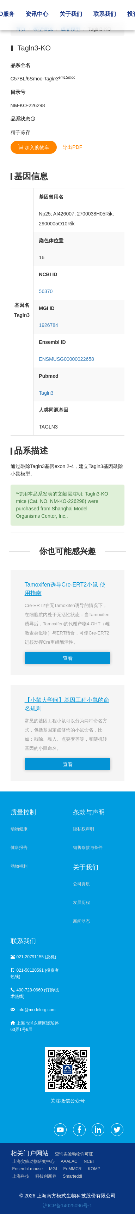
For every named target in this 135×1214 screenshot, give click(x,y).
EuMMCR (72, 1168)
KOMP (94, 1168)
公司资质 (81, 883)
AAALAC (69, 1161)
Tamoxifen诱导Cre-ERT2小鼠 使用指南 (65, 589)
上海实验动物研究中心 (33, 1161)
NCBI (89, 1161)
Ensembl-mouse (27, 1168)
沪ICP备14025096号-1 (67, 1205)
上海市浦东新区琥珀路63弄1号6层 (35, 1026)
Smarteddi (72, 1176)
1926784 (48, 325)
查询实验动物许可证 (74, 1154)
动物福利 (19, 866)
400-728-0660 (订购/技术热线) (35, 993)
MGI (53, 1168)
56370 (46, 291)
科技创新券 (45, 1176)
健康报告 (19, 847)
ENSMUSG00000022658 (66, 359)
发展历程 (81, 902)
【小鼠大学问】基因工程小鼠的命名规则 (67, 704)
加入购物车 (34, 147)
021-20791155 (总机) (33, 956)
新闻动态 (81, 921)
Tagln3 (46, 393)
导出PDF (72, 147)
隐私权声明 (83, 828)
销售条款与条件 (88, 847)
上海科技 (20, 1176)
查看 (68, 658)
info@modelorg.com (33, 1009)
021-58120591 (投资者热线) (35, 973)
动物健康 (19, 828)
